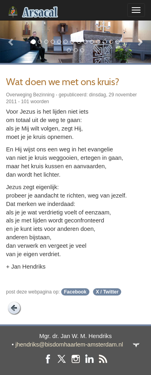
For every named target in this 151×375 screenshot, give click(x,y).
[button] (11, 41)
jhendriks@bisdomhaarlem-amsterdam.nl (69, 344)
